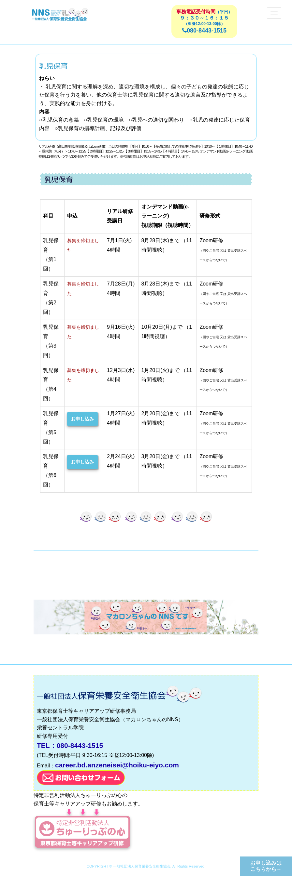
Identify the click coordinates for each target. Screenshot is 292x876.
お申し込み (82, 418)
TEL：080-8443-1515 (70, 745)
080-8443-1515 (204, 30)
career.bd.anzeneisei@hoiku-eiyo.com (117, 765)
